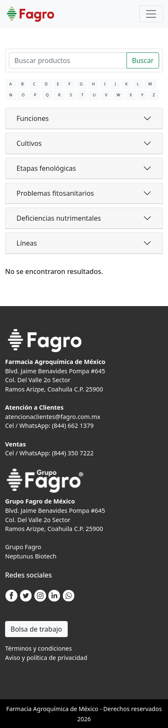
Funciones (33, 118)
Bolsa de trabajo (36, 629)
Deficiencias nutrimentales (59, 218)
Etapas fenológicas (46, 168)
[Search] (68, 60)
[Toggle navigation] (151, 13)
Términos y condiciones (38, 648)
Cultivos (29, 143)
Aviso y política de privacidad (46, 658)
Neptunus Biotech (30, 556)
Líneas (27, 243)
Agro (40, 709)
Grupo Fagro (23, 547)
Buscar (143, 60)
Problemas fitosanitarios (55, 193)
